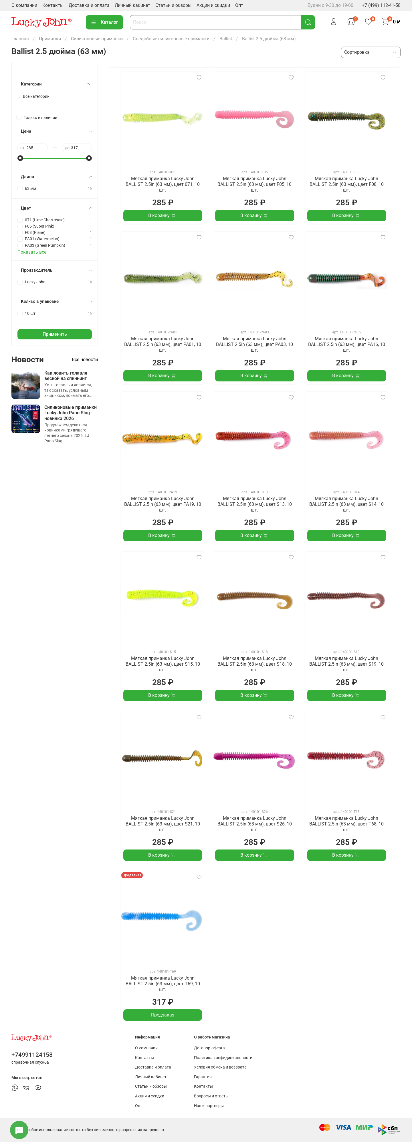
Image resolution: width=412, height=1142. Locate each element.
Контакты (53, 5)
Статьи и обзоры (173, 5)
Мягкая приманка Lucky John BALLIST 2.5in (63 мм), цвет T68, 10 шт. (346, 823)
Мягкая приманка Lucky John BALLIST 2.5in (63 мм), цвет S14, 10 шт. (346, 504)
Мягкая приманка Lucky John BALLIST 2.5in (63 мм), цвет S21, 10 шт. (163, 823)
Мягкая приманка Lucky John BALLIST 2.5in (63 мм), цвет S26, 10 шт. (254, 823)
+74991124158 (32, 1054)
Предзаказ (162, 1015)
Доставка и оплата (89, 5)
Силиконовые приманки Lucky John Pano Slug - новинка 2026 (70, 413)
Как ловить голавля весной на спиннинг (65, 375)
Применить (55, 334)
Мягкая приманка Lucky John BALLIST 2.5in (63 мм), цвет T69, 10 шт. (163, 983)
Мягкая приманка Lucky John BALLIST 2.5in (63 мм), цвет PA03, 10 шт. (254, 344)
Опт (239, 5)
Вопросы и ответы (211, 1096)
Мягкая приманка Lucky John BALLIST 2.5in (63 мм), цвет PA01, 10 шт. (162, 344)
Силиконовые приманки (97, 38)
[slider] (20, 158)
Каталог (104, 22)
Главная (20, 38)
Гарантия (203, 1077)
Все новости (85, 359)
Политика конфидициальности (223, 1057)
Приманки (50, 38)
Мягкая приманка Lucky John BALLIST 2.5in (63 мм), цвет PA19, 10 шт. (162, 504)
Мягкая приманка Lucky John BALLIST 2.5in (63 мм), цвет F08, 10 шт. (347, 184)
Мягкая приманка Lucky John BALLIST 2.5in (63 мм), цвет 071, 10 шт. (163, 184)
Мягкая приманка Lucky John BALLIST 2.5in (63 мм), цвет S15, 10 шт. (163, 664)
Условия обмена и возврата (220, 1067)
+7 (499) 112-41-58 (381, 5)
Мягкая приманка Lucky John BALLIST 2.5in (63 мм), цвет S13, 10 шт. (254, 504)
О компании (24, 5)
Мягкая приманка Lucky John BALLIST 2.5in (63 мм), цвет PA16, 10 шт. (346, 344)
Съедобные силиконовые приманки (171, 38)
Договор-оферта (209, 1048)
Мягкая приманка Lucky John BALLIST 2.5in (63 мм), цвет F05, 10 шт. (254, 184)
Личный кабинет (132, 5)
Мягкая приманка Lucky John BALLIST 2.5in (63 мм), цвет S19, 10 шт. (346, 664)
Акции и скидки (213, 5)
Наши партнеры (209, 1105)
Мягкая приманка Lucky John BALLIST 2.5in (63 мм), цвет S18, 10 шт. (254, 664)
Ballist (225, 38)
